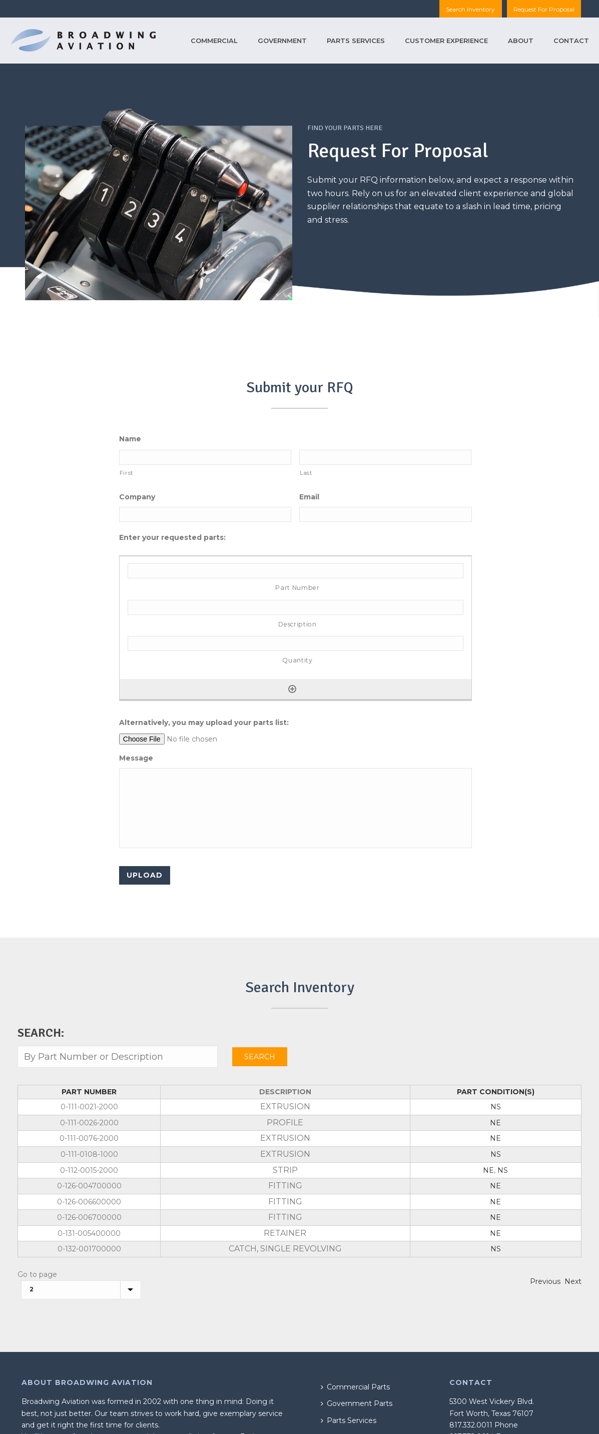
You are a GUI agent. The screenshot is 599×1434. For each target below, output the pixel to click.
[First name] (205, 457)
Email (309, 496)
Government (282, 41)
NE (495, 1122)
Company (137, 496)
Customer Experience (446, 41)
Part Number (89, 1091)
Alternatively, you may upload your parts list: (204, 722)
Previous (545, 1281)
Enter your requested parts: (172, 537)
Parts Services (356, 41)
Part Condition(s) (495, 1091)
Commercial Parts (355, 1386)
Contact (571, 41)
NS (495, 1106)
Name (130, 438)
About (520, 41)
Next (572, 1281)
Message (136, 758)
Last (306, 472)
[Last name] (385, 457)
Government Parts (356, 1403)
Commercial (214, 41)
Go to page (37, 1274)
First (126, 472)
